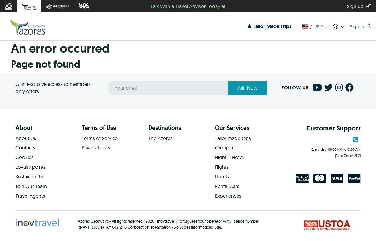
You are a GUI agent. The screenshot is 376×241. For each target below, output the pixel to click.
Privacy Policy (96, 147)
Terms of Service (100, 138)
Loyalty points (31, 167)
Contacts (25, 147)
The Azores (160, 138)
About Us (26, 138)
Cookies (25, 157)
